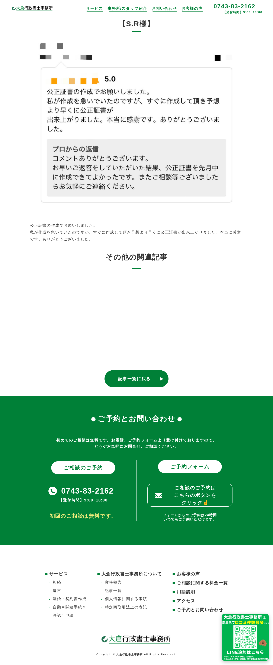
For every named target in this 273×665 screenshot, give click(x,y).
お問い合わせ (164, 8)
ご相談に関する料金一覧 (202, 582)
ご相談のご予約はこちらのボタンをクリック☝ (195, 495)
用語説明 (186, 591)
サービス (94, 8)
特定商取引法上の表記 (126, 607)
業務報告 (113, 582)
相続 (57, 582)
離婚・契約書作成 (69, 599)
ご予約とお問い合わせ (200, 609)
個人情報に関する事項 (126, 599)
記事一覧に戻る (134, 378)
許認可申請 (63, 615)
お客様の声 (192, 8)
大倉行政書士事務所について (132, 573)
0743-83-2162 (234, 6)
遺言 (57, 591)
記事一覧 (113, 591)
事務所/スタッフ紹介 (127, 8)
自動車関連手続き (69, 607)
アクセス (186, 600)
